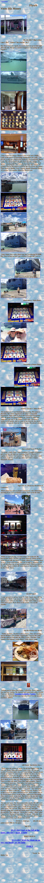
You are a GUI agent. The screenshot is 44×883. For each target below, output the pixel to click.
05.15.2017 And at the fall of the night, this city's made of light (20, 831)
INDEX (29, 846)
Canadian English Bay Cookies (25, 694)
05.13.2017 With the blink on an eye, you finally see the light (20, 841)
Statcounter (4, 1)
